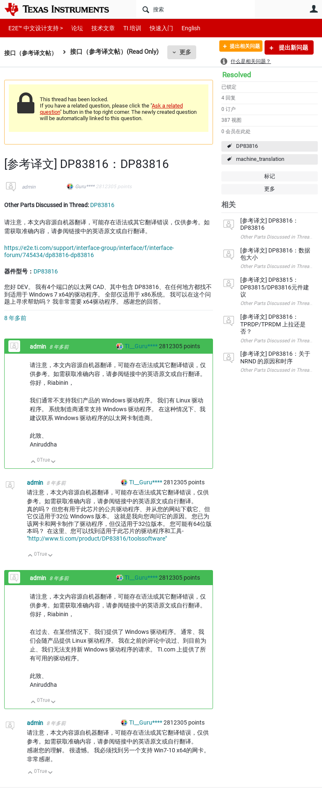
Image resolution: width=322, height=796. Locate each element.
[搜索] (195, 9)
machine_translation (260, 159)
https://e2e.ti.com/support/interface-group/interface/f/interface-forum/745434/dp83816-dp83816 (89, 251)
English (181, 28)
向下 (53, 462)
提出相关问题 (239, 47)
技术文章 (97, 28)
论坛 (72, 28)
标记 (269, 176)
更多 (189, 52)
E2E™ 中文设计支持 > (33, 28)
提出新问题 (293, 47)
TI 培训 (125, 28)
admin (29, 187)
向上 (33, 462)
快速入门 (153, 28)
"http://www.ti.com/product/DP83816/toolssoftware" (97, 538)
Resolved (236, 75)
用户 (313, 9)
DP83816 (247, 146)
